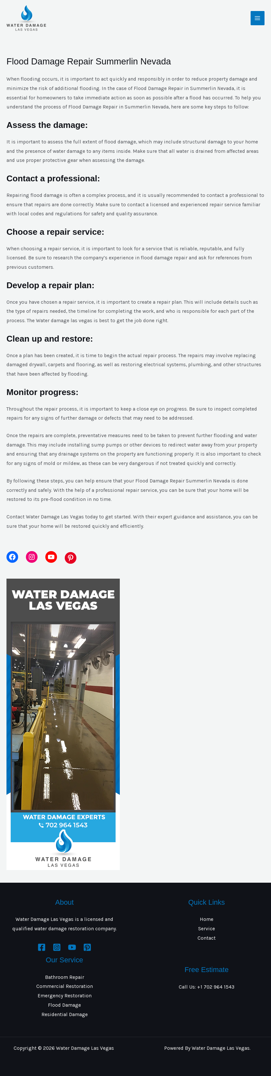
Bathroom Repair (64, 977)
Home (206, 919)
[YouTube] (72, 947)
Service (206, 929)
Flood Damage (64, 1005)
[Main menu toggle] (258, 18)
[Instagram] (57, 947)
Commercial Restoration (64, 986)
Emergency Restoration (65, 996)
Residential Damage (64, 1014)
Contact (207, 938)
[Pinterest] (87, 947)
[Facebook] (42, 947)
